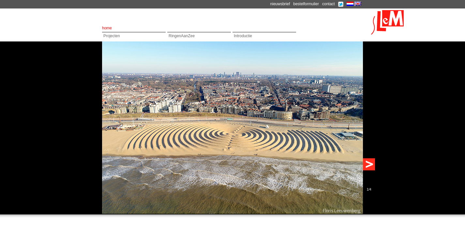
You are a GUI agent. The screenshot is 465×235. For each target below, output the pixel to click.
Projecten (111, 36)
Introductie (243, 36)
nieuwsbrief (280, 4)
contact (328, 4)
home (107, 28)
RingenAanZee (182, 36)
